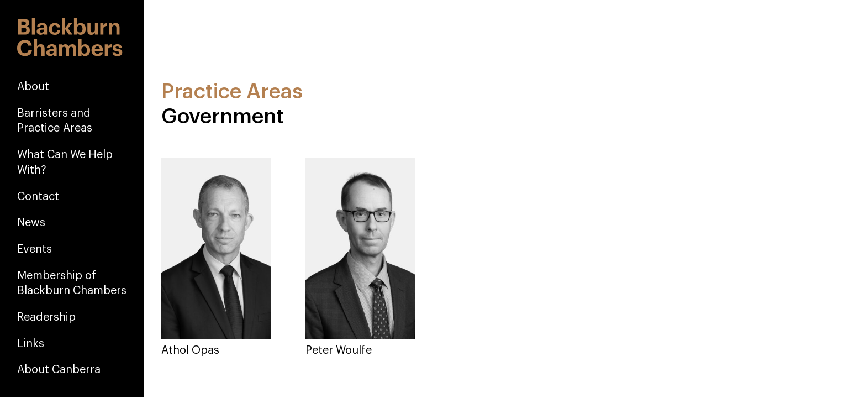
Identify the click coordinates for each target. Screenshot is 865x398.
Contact (38, 196)
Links (30, 343)
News (31, 222)
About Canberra (59, 369)
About (33, 86)
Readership (46, 316)
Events (34, 248)
